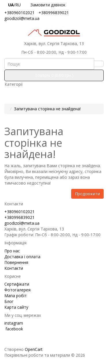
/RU (15, 5)
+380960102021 (19, 12)
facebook (13, 329)
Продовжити (87, 193)
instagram (13, 323)
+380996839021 (54, 12)
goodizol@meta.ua (21, 18)
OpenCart (34, 349)
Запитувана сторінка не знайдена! (47, 108)
